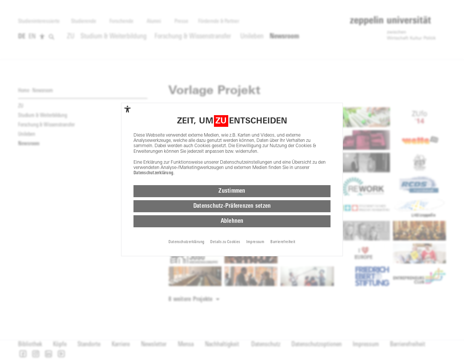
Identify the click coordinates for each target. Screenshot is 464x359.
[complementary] (127, 109)
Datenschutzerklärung (153, 173)
